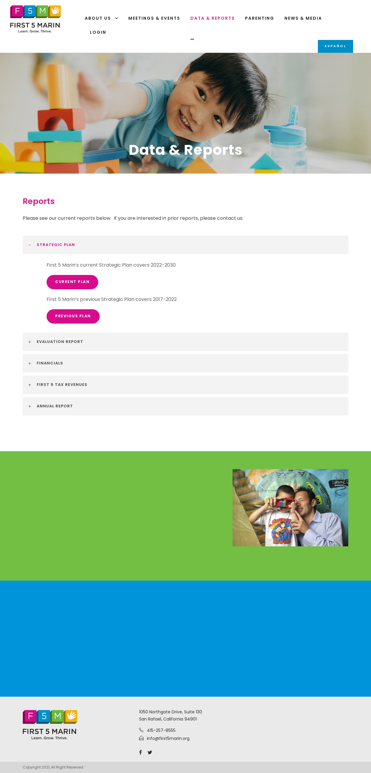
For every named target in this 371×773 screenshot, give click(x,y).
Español (335, 46)
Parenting (259, 18)
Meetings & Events (154, 18)
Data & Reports (212, 18)
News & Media (303, 18)
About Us (98, 18)
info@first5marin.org (168, 738)
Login (98, 32)
